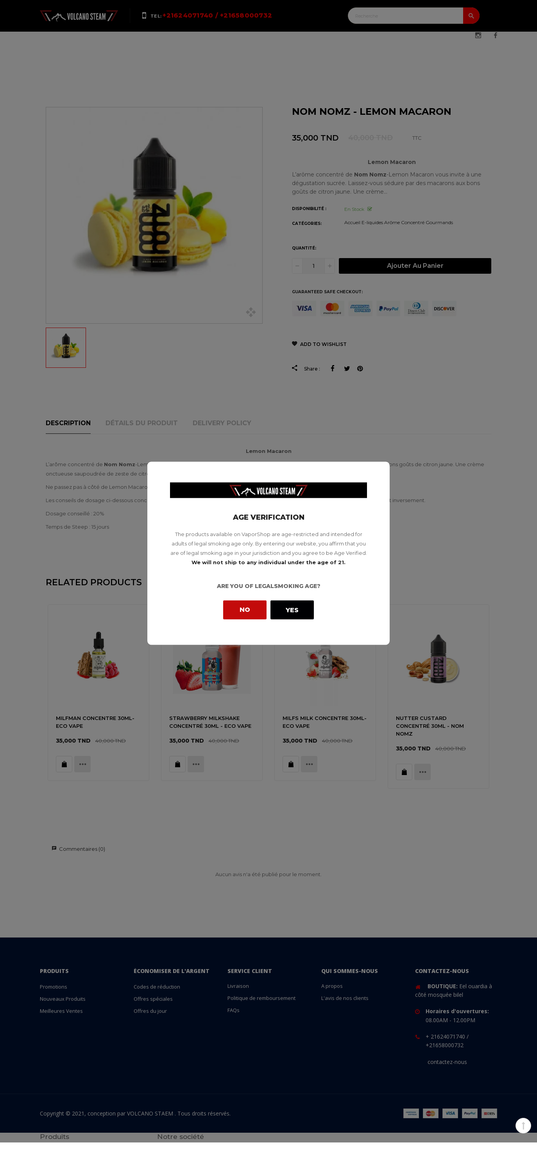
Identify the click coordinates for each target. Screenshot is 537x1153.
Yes (292, 609)
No (245, 609)
